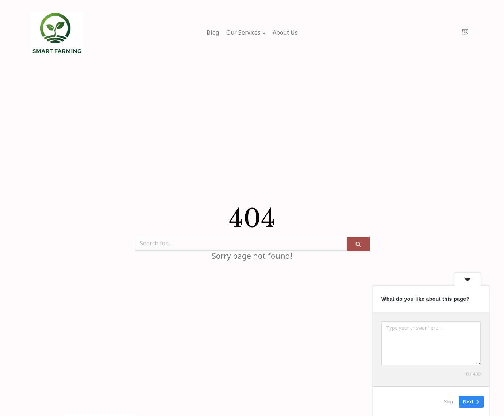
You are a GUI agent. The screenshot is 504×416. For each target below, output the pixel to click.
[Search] (241, 244)
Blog (213, 33)
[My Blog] (56, 33)
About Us (285, 33)
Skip (448, 401)
